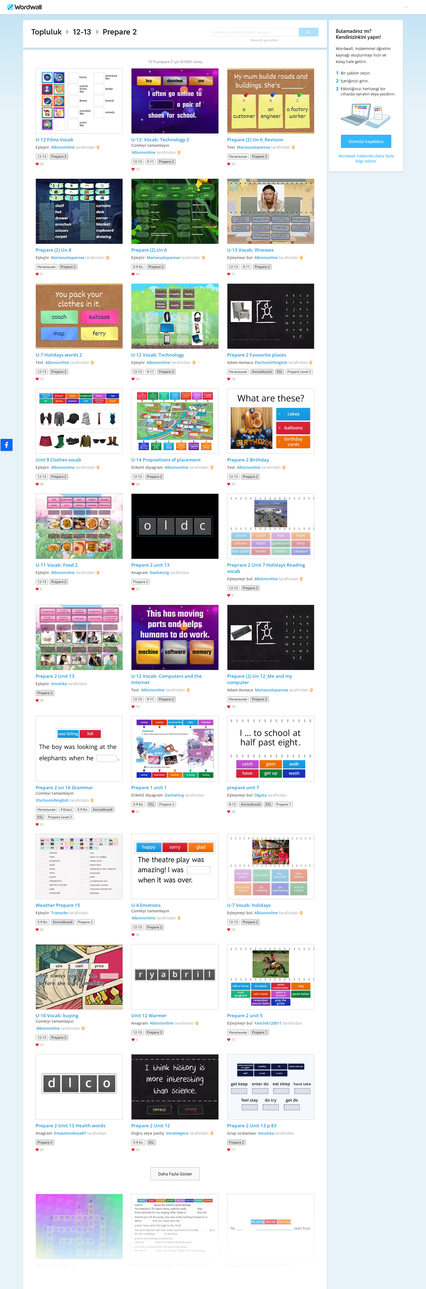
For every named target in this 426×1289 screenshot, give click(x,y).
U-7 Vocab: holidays (249, 905)
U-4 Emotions (146, 905)
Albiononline (63, 147)
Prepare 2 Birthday (248, 460)
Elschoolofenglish (271, 362)
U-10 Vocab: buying (57, 1015)
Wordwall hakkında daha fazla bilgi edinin (366, 158)
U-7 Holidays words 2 (59, 355)
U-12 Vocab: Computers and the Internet (167, 679)
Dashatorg (159, 572)
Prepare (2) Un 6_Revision (255, 139)
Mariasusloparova (253, 147)
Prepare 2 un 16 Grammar (64, 787)
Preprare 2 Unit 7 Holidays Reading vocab (266, 568)
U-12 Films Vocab (54, 139)
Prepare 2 (120, 32)
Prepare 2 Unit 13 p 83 (252, 1125)
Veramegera (177, 1133)
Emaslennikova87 (70, 1133)
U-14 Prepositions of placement (166, 460)
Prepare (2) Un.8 (53, 250)
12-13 (82, 32)
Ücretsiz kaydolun (366, 141)
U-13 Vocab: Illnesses (250, 250)
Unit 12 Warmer (149, 1015)
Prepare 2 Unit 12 (150, 1125)
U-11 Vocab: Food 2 (57, 565)
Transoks (59, 912)
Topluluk (46, 32)
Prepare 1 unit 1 (149, 787)
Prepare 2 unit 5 (245, 1015)
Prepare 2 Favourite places (256, 355)
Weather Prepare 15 (58, 905)
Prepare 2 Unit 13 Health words (70, 1125)
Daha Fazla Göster (175, 1173)
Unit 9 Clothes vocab (58, 460)
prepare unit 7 (243, 787)
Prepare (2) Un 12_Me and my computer (260, 679)
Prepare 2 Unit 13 (55, 676)
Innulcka (59, 683)
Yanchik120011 (268, 1023)
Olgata (260, 795)
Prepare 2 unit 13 (150, 565)
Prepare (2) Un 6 (149, 250)
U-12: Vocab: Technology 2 (160, 139)
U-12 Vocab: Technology (157, 355)
